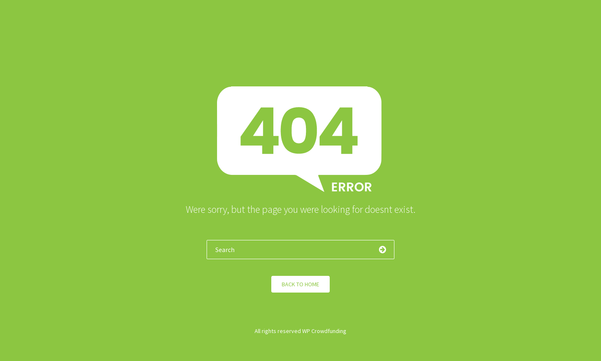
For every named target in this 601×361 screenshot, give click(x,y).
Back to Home (300, 284)
